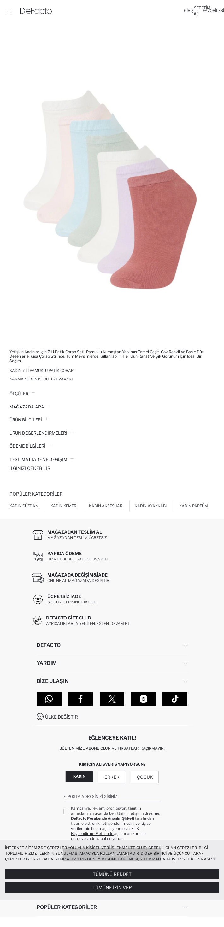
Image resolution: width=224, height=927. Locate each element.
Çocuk (145, 777)
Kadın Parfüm (193, 505)
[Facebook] (80, 699)
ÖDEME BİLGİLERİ (30, 446)
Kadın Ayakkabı (151, 505)
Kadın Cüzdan (23, 505)
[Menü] (9, 11)
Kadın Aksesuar (105, 505)
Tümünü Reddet (112, 874)
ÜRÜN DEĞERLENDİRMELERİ (41, 433)
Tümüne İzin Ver (112, 887)
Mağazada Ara (29, 406)
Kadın (79, 776)
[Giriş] (189, 11)
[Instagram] (143, 699)
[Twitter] (112, 699)
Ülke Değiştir (61, 716)
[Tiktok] (174, 699)
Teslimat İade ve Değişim (41, 459)
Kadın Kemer (63, 505)
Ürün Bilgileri (28, 419)
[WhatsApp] (49, 699)
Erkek (112, 777)
